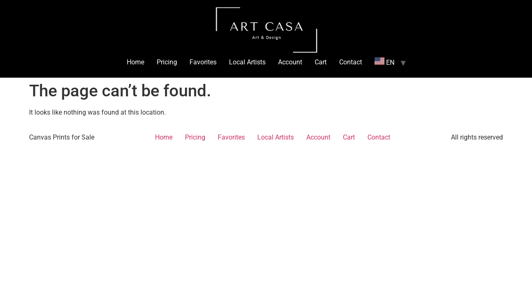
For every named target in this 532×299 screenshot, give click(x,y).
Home (135, 62)
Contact (350, 62)
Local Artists (247, 62)
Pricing (167, 62)
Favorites (203, 62)
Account (290, 62)
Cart (321, 62)
